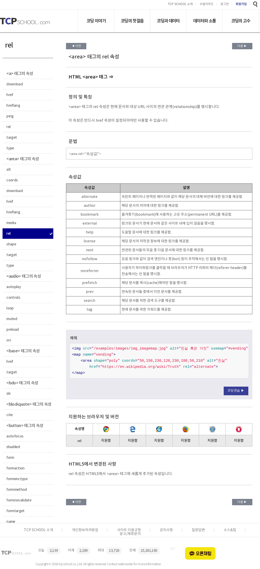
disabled (13, 447)
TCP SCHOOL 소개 (180, 4)
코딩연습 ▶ (236, 391)
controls (13, 297)
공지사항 (166, 530)
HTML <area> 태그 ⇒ (91, 77)
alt (8, 169)
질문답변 (198, 530)
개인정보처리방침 (85, 530)
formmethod (16, 489)
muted (11, 319)
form (10, 457)
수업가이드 (207, 4)
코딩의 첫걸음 (132, 21)
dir (8, 393)
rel (8, 127)
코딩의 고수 (240, 21)
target (11, 137)
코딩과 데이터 (168, 21)
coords (12, 180)
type (10, 148)
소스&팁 (230, 530)
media (11, 223)
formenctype (16, 479)
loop (9, 308)
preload (12, 329)
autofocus (14, 436)
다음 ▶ (242, 46)
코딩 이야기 (96, 21)
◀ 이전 (76, 46)
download (14, 84)
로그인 (224, 4)
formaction (15, 468)
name (10, 521)
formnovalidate (18, 500)
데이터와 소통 (204, 21)
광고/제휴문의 (130, 534)
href (9, 95)
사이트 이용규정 (129, 530)
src (8, 340)
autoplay (13, 287)
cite (9, 415)
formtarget (15, 511)
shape (11, 244)
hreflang (13, 105)
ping (9, 116)
